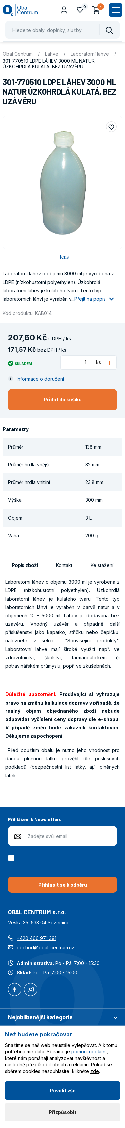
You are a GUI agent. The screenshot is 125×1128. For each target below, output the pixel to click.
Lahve (51, 54)
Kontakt (64, 565)
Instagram (30, 990)
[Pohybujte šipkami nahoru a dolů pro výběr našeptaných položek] (62, 30)
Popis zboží (25, 565)
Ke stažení (102, 565)
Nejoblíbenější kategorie (62, 1017)
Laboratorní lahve (90, 54)
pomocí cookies (89, 1051)
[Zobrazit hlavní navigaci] (115, 10)
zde (94, 1071)
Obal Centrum (18, 54)
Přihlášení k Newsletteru (35, 819)
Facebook (14, 990)
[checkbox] (12, 858)
